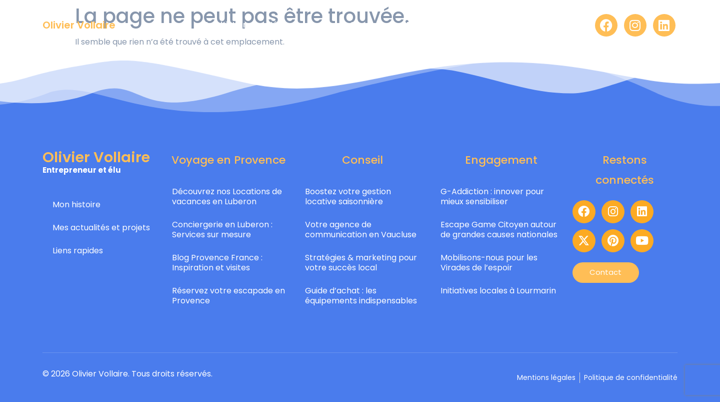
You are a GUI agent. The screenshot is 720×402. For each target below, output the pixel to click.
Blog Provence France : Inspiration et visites (217, 262)
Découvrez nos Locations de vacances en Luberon (227, 196)
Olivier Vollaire (79, 25)
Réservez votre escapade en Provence (228, 295)
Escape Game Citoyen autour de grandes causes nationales (499, 229)
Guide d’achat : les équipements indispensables (361, 295)
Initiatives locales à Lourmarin (498, 290)
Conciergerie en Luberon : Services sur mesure (222, 229)
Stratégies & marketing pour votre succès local (361, 262)
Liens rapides (77, 250)
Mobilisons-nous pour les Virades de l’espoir (489, 262)
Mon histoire (76, 204)
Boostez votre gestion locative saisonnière (348, 196)
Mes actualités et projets (101, 227)
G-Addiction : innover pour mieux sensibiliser (492, 196)
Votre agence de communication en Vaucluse (360, 229)
